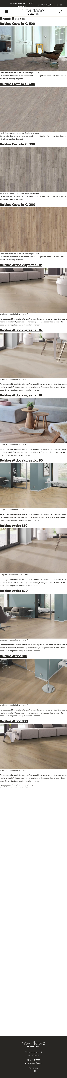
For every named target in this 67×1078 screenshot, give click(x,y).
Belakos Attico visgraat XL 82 (21, 330)
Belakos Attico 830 (13, 526)
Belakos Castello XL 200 (17, 204)
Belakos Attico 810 (13, 656)
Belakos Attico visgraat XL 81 (21, 395)
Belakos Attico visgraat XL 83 (21, 265)
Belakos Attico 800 (14, 721)
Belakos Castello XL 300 (17, 144)
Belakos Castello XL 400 (17, 84)
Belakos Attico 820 (14, 591)
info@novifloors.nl (35, 1063)
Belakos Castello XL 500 (17, 24)
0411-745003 (47, 5)
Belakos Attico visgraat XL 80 (21, 460)
